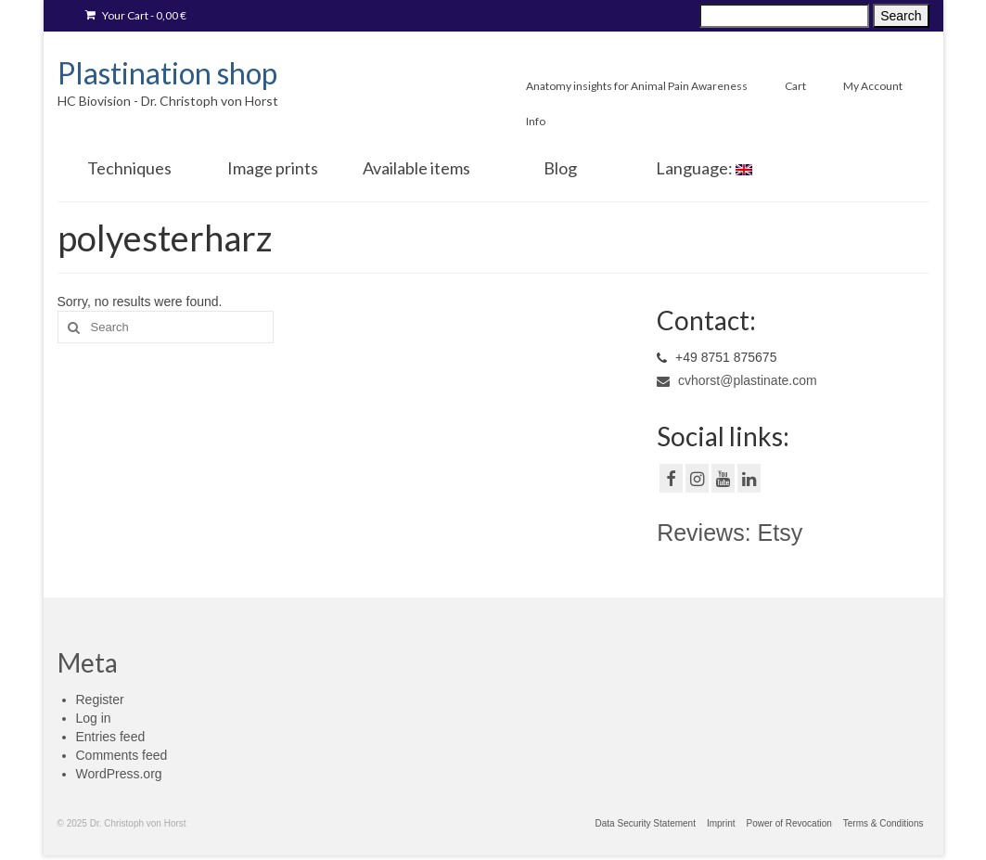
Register (100, 699)
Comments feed (122, 755)
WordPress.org (119, 773)
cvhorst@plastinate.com (737, 380)
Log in (93, 718)
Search (900, 15)
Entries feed (111, 736)
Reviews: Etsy (729, 533)
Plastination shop (167, 73)
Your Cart (135, 15)
